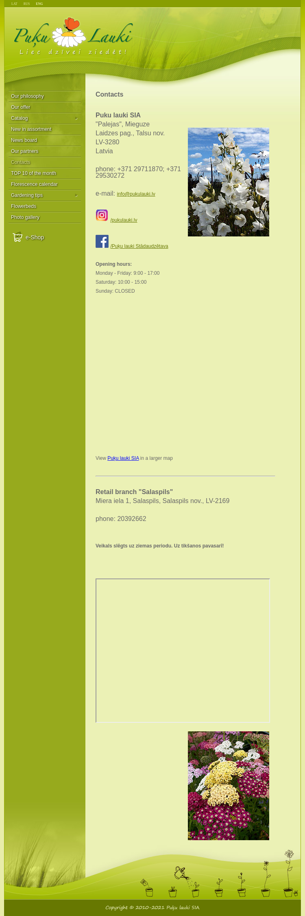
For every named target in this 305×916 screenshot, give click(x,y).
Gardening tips (27, 195)
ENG (39, 4)
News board (24, 140)
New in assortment (31, 129)
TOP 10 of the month (33, 173)
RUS (27, 4)
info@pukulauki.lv (136, 194)
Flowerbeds (23, 206)
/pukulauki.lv (123, 220)
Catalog (19, 118)
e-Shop (35, 237)
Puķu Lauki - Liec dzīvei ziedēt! (73, 35)
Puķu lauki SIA (123, 458)
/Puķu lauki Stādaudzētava (139, 246)
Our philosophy (27, 96)
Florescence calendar (34, 184)
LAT (14, 4)
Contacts (20, 162)
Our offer (20, 107)
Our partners (24, 151)
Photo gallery (25, 217)
